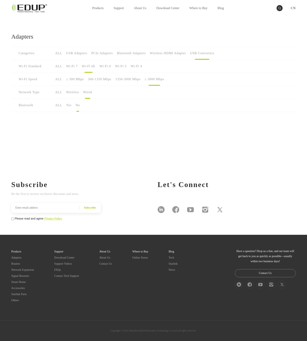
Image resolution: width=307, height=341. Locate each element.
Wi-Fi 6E (88, 66)
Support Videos (63, 263)
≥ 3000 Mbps (154, 79)
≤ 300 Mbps (75, 79)
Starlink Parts (19, 294)
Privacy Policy (53, 218)
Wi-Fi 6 (105, 66)
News (172, 269)
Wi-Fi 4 (136, 66)
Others (15, 300)
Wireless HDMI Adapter (168, 53)
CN (293, 8)
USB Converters (202, 53)
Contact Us (105, 263)
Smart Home (18, 282)
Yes (69, 105)
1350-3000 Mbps (128, 79)
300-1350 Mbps (99, 79)
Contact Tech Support (66, 275)
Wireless (72, 92)
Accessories (18, 288)
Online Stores (140, 257)
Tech (171, 257)
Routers (15, 263)
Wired (87, 92)
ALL (58, 53)
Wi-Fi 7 (72, 66)
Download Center (64, 257)
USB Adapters (76, 53)
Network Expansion (22, 269)
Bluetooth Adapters (131, 53)
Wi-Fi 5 (121, 66)
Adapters (16, 257)
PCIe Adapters (102, 53)
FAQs (57, 269)
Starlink (173, 263)
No (78, 105)
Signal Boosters (20, 275)
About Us (104, 257)
